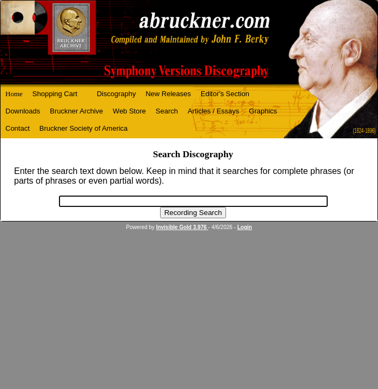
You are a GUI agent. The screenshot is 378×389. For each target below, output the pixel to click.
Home (14, 94)
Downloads (22, 111)
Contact (17, 128)
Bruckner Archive (76, 111)
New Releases (168, 94)
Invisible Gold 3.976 (182, 227)
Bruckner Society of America (83, 128)
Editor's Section (225, 94)
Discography (116, 94)
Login (244, 227)
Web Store (129, 111)
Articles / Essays (213, 111)
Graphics (263, 111)
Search (167, 111)
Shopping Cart (54, 94)
